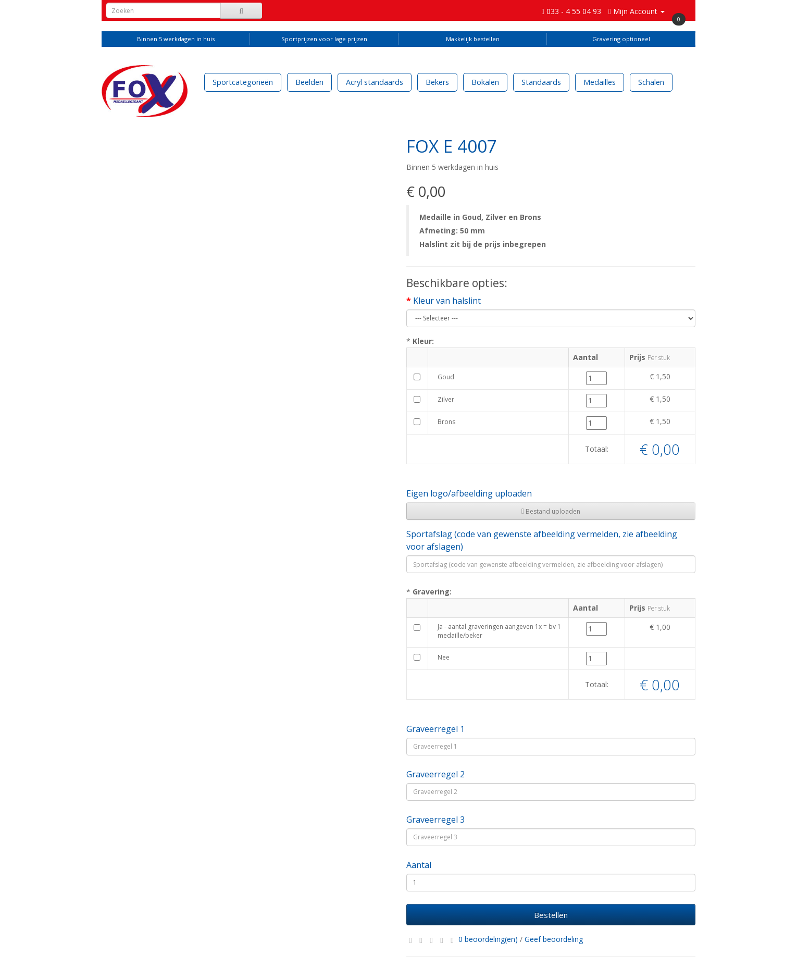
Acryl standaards (374, 82)
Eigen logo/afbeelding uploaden (469, 493)
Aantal (418, 865)
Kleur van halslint (447, 300)
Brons (446, 421)
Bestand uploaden (550, 511)
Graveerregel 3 (435, 819)
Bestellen (551, 915)
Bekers (437, 82)
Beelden (309, 82)
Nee (444, 657)
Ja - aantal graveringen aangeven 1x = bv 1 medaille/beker (499, 631)
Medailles (599, 82)
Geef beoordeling (554, 939)
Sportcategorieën (243, 82)
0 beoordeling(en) (488, 939)
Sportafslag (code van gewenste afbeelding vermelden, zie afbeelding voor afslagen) (541, 540)
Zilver (446, 399)
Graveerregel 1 (435, 729)
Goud (446, 377)
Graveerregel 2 (435, 774)
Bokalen (485, 82)
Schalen (651, 82)
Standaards (541, 82)
